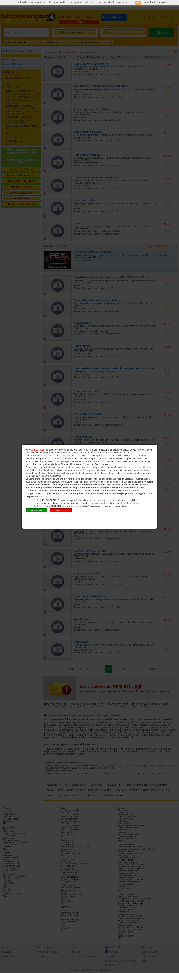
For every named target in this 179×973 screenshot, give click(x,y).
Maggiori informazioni (156, 2)
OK (138, 2)
